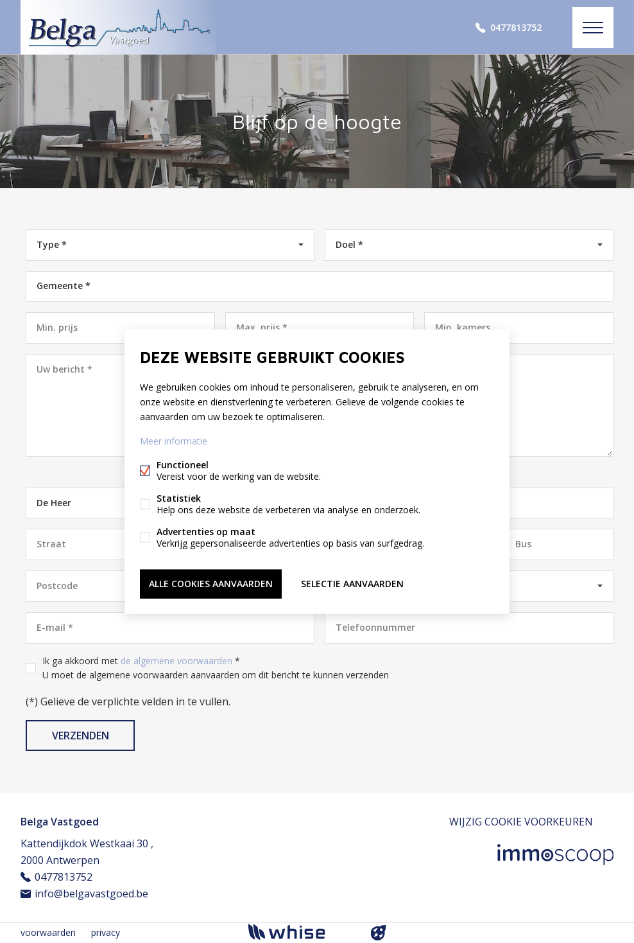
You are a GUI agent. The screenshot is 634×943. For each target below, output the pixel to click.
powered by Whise (302, 932)
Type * (52, 244)
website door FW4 (378, 932)
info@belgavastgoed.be (91, 893)
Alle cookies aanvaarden (211, 583)
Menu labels (592, 27)
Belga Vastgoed (60, 822)
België (468, 585)
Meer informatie (173, 441)
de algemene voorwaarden (176, 661)
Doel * (349, 244)
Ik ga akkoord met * (215, 668)
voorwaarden (48, 932)
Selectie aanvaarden (352, 583)
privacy (105, 932)
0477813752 (516, 27)
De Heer (54, 503)
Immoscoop (555, 854)
